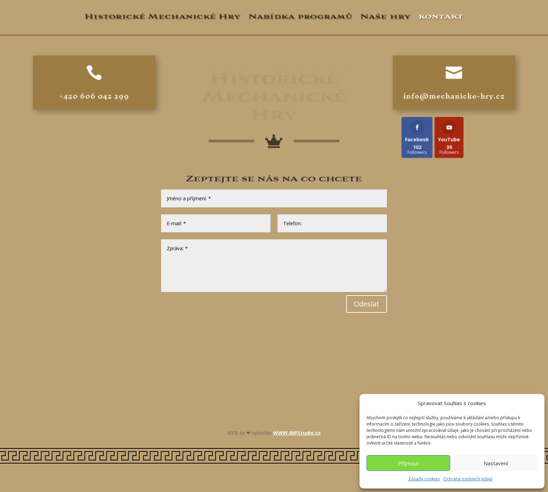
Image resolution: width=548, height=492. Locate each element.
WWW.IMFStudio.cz (297, 432)
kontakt (441, 16)
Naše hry (385, 16)
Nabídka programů (300, 16)
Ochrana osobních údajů (467, 479)
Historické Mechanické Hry (162, 16)
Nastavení (496, 463)
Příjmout (408, 463)
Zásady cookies (424, 479)
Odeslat (366, 304)
